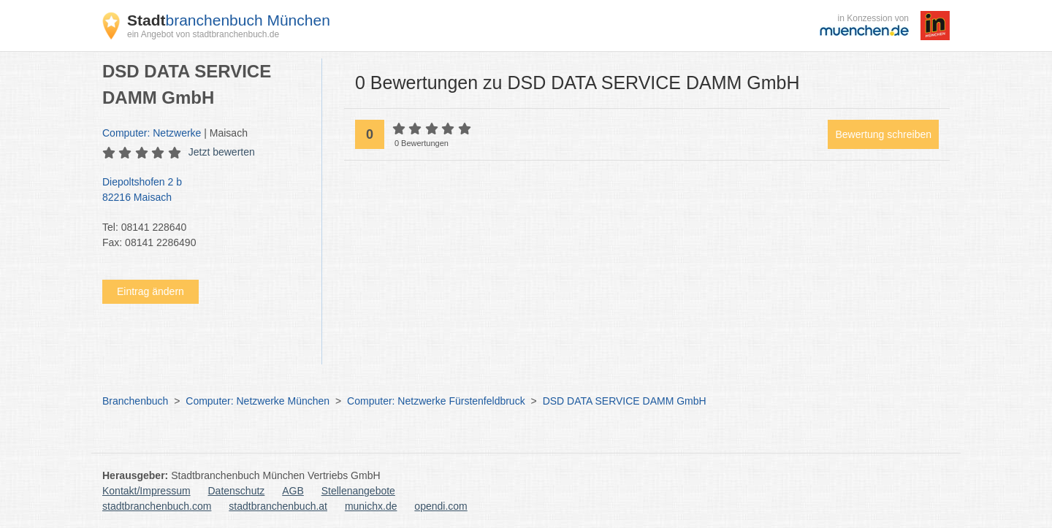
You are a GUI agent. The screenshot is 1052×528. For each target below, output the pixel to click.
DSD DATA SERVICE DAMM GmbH (624, 401)
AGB (293, 491)
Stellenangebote (358, 491)
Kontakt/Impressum (146, 491)
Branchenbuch (135, 401)
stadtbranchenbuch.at (278, 506)
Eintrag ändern (150, 291)
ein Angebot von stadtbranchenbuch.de (203, 34)
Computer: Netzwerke (151, 133)
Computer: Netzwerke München (257, 401)
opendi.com (440, 506)
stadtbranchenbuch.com (156, 506)
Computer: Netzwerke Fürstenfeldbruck (436, 401)
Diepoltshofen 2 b (204, 190)
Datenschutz (236, 491)
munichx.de (371, 506)
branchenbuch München (228, 20)
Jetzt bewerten (221, 152)
